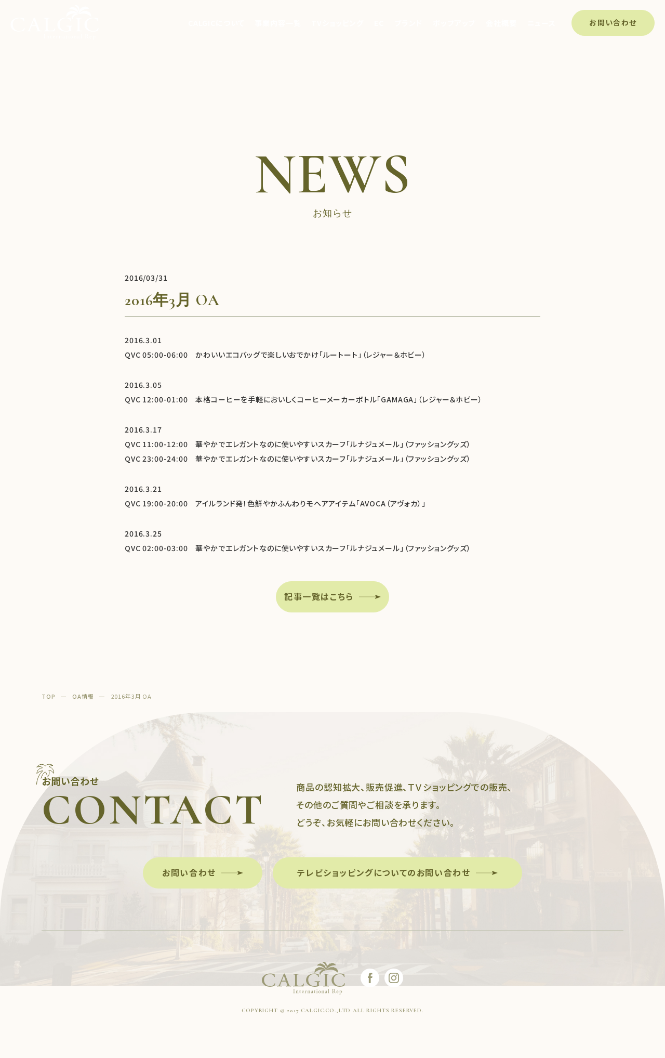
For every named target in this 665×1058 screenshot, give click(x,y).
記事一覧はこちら (319, 596)
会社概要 (501, 23)
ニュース (541, 23)
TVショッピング (337, 23)
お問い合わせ (612, 22)
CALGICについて (216, 23)
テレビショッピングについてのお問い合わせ (383, 872)
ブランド (408, 23)
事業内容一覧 (278, 23)
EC (379, 23)
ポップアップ (454, 23)
